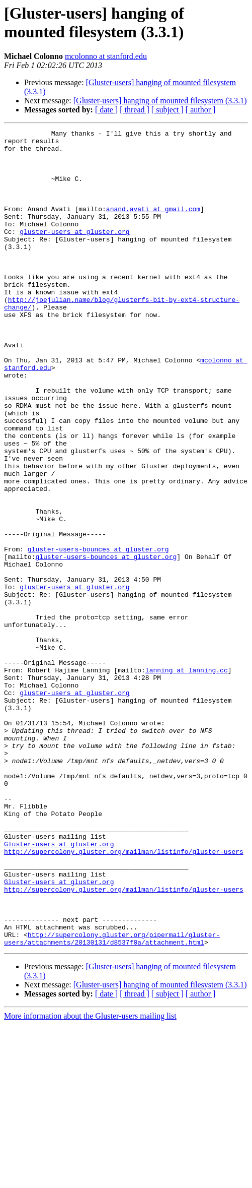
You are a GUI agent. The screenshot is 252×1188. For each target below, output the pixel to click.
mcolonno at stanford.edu (106, 56)
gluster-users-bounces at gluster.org (98, 633)
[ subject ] (167, 109)
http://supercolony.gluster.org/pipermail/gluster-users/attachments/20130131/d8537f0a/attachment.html (112, 1101)
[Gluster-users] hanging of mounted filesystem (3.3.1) (160, 100)
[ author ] (201, 109)
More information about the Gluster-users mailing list (90, 1179)
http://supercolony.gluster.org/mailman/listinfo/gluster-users (123, 996)
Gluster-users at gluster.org (59, 987)
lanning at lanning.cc (186, 778)
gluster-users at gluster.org (74, 252)
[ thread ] (134, 109)
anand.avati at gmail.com (153, 225)
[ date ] (106, 109)
